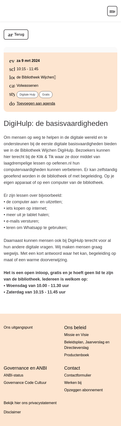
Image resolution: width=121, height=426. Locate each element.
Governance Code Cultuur (25, 383)
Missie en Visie (76, 335)
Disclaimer (12, 412)
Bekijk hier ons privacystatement (30, 403)
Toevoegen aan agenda (36, 103)
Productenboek (76, 355)
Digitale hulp (27, 94)
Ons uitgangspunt (18, 327)
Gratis (46, 94)
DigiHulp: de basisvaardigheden (56, 123)
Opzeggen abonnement (83, 390)
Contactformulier (77, 375)
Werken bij (73, 383)
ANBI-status (13, 375)
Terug (19, 34)
